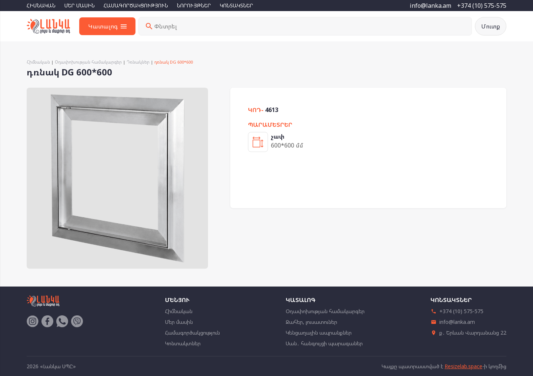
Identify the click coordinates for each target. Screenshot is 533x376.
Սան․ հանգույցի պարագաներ (324, 343)
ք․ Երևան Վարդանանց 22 (468, 332)
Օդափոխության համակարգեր (88, 62)
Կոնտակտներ (236, 5)
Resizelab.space (463, 366)
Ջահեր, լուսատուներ (311, 321)
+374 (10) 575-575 (481, 5)
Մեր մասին (79, 5)
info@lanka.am (430, 5)
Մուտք (490, 26)
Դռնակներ (138, 62)
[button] (201, 94)
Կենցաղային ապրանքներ (319, 332)
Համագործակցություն (136, 5)
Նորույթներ (194, 5)
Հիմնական (41, 5)
